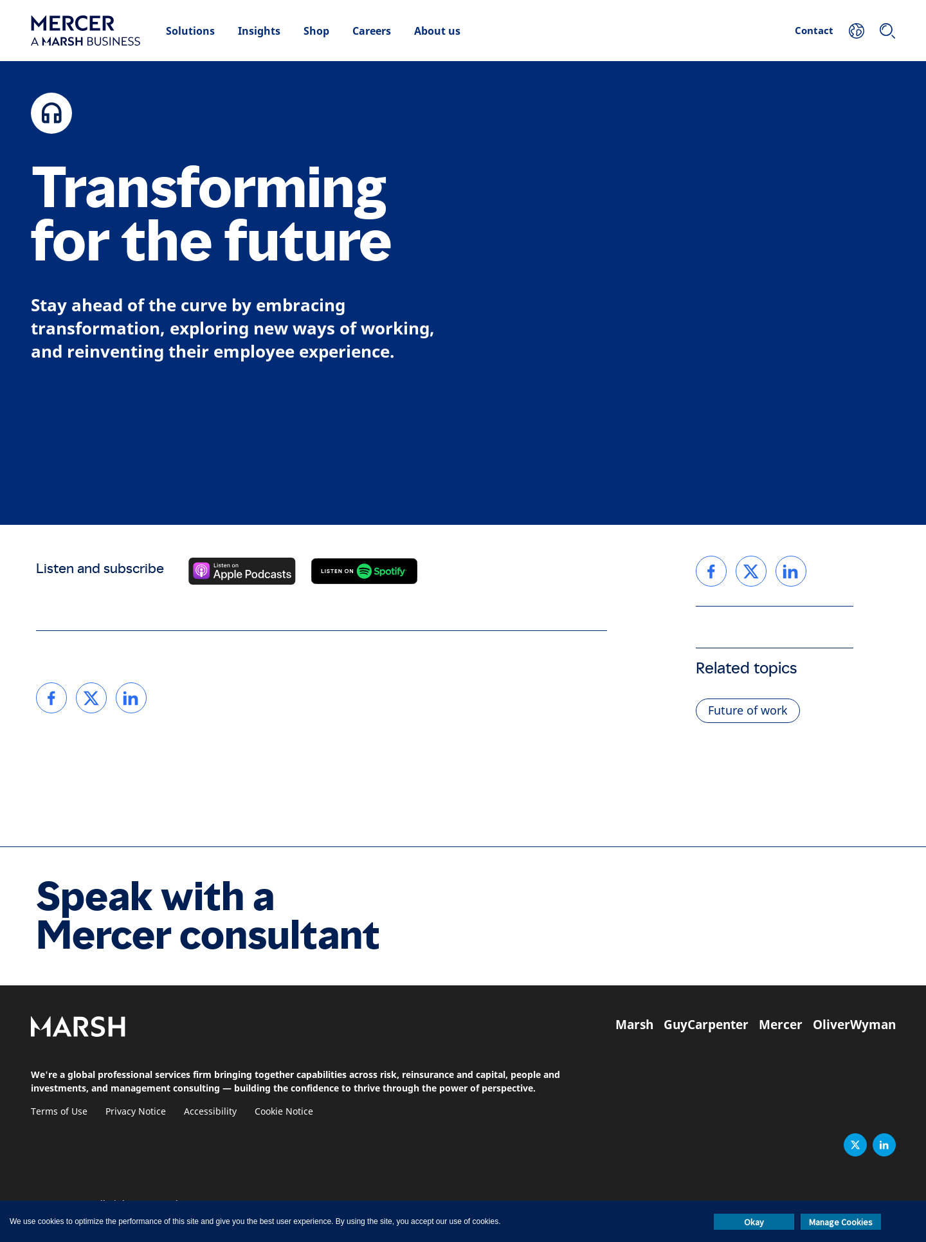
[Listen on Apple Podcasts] (242, 571)
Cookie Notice (284, 1112)
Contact (814, 30)
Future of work (748, 710)
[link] (51, 698)
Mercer (781, 1024)
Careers (371, 31)
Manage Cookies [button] (841, 1222)
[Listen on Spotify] (364, 571)
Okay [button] (754, 1222)
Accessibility (210, 1112)
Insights (259, 31)
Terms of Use (59, 1112)
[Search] (887, 31)
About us (437, 31)
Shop (316, 31)
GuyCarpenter (706, 1024)
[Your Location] (856, 31)
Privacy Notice (135, 1112)
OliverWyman (854, 1024)
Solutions (190, 31)
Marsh (634, 1024)
